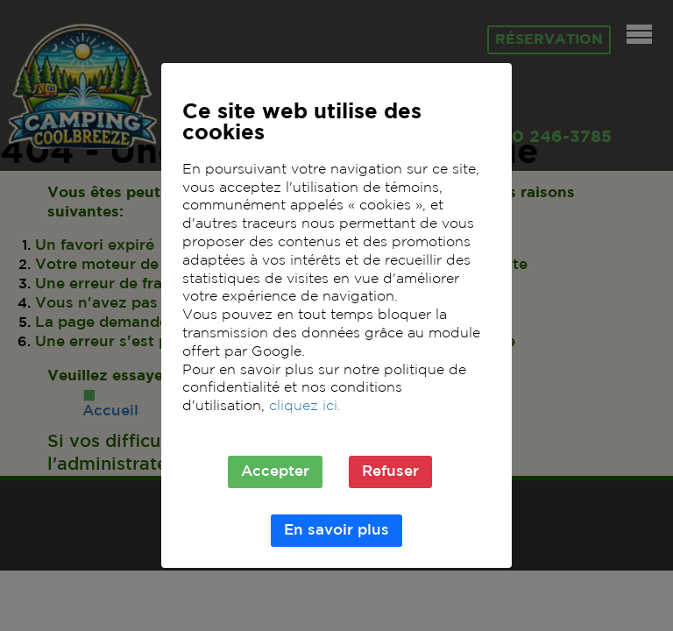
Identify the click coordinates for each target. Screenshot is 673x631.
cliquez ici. (305, 406)
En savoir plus (336, 530)
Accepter (275, 472)
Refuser (390, 472)
